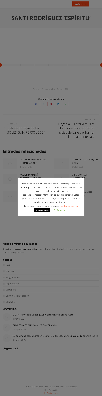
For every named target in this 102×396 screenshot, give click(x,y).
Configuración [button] (60, 210)
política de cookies (69, 206)
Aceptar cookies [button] (42, 210)
